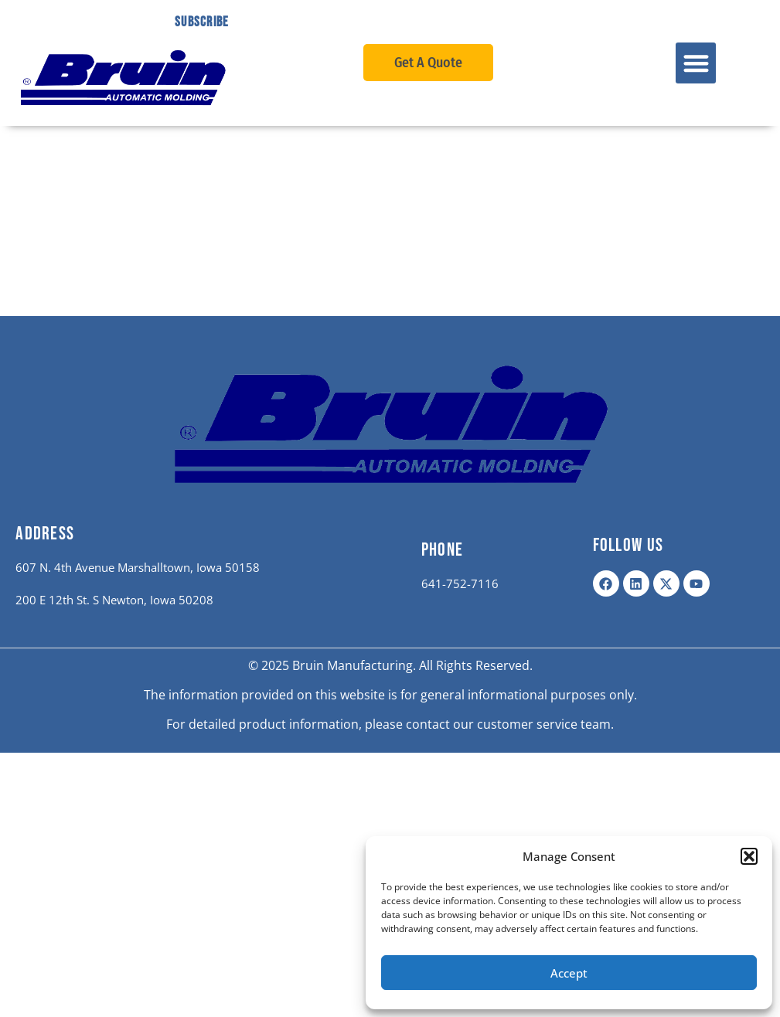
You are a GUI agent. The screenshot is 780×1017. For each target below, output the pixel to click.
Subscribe (202, 22)
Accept (569, 973)
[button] (749, 856)
